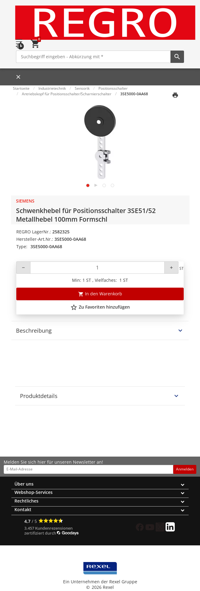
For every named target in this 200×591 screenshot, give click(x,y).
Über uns (24, 484)
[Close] (16, 77)
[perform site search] (177, 57)
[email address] (88, 469)
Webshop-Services (33, 492)
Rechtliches (26, 501)
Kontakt (22, 509)
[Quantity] (97, 267)
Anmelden (185, 469)
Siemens (25, 201)
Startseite (21, 88)
